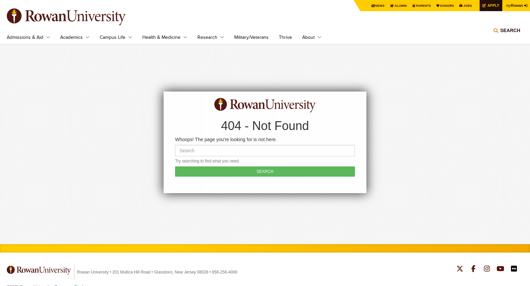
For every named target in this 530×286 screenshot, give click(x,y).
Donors (441, 5)
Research (207, 37)
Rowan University (76, 16)
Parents (416, 5)
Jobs (463, 5)
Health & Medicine (161, 37)
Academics (71, 37)
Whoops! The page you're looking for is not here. (226, 139)
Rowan (513, 5)
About (308, 37)
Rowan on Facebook (473, 269)
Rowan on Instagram (487, 269)
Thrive (285, 37)
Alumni (391, 5)
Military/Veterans (251, 37)
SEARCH (265, 171)
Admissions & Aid (25, 37)
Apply (490, 5)
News (369, 5)
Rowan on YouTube (500, 269)
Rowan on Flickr (514, 269)
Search (510, 35)
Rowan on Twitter (460, 269)
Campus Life (112, 37)
